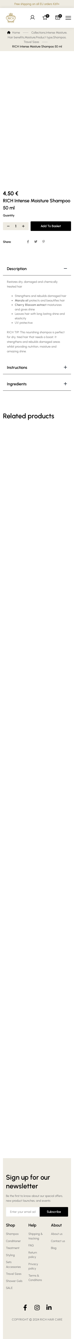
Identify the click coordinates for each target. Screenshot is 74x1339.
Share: (7, 242)
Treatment (12, 1248)
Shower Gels (14, 1281)
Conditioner (13, 1241)
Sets (8, 1262)
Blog (53, 1248)
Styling (10, 1255)
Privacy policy (33, 1266)
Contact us (58, 1241)
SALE (9, 1288)
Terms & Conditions (35, 1278)
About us (56, 1234)
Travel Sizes (13, 1274)
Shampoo (12, 1234)
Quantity (8, 215)
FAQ (31, 1245)
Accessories (13, 1267)
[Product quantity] (16, 226)
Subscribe (54, 1212)
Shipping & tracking (35, 1236)
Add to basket (51, 226)
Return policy (32, 1255)
